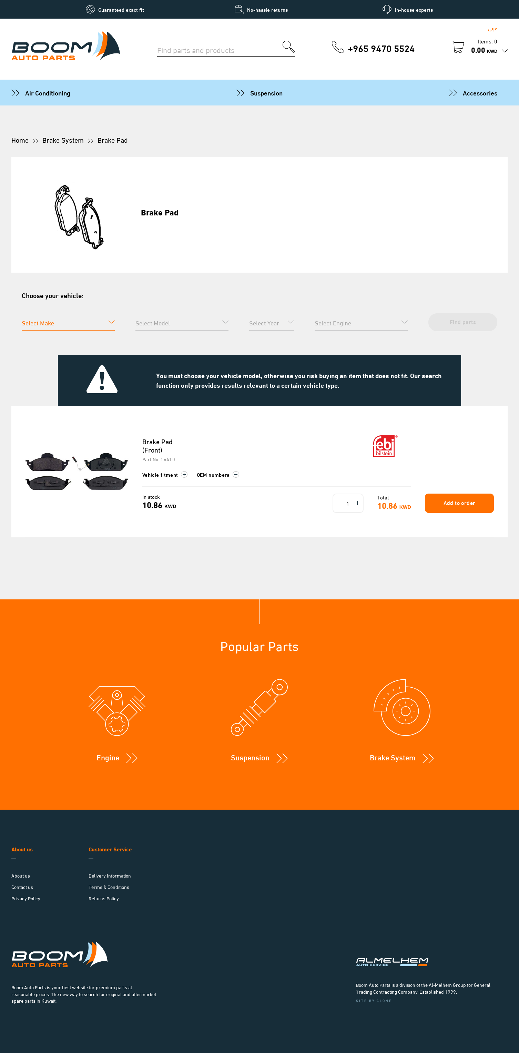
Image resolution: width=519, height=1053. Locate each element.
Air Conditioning (47, 92)
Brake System (63, 139)
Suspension (266, 92)
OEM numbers (218, 474)
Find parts (463, 321)
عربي (492, 28)
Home (20, 139)
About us (20, 875)
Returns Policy (104, 898)
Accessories (480, 92)
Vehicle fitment (164, 474)
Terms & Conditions (109, 886)
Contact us (22, 886)
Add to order (460, 502)
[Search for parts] (220, 49)
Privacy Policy (25, 898)
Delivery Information (110, 875)
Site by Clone (374, 1000)
